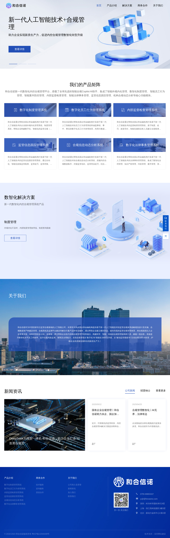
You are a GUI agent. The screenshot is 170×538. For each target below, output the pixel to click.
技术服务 (40, 485)
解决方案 (127, 5)
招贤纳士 (145, 391)
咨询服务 (40, 488)
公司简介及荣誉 (74, 485)
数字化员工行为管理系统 (14, 488)
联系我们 (72, 496)
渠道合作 (40, 492)
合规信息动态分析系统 (14, 500)
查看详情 (15, 239)
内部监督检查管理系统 (14, 492)
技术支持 (148, 534)
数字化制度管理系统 (13, 485)
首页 (98, 5)
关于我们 (158, 5)
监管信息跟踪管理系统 (14, 496)
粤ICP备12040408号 (41, 534)
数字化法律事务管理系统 (14, 504)
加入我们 (72, 492)
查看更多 (161, 391)
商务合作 (143, 5)
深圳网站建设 (160, 534)
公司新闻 (130, 391)
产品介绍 (112, 5)
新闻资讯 (72, 488)
